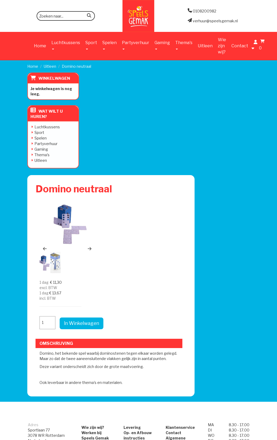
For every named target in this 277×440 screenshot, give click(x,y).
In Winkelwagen (234, 138)
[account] (254, 45)
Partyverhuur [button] (135, 45)
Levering (132, 271)
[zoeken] (89, 16)
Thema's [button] (183, 45)
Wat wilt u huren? (46, 114)
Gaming (41, 149)
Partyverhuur (46, 143)
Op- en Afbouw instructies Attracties (138, 282)
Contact (239, 45)
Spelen (40, 138)
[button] (100, 147)
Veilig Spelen (136, 292)
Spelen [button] (109, 45)
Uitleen (205, 45)
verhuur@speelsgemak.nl (50, 311)
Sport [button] (91, 45)
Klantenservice (180, 271)
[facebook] (235, 435)
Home (40, 45)
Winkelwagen (54, 78)
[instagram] (245, 435)
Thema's (42, 155)
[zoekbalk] (66, 16)
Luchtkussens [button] (65, 45)
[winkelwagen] (261, 46)
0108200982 (39, 298)
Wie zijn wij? (222, 45)
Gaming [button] (162, 45)
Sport (39, 132)
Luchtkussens (47, 127)
